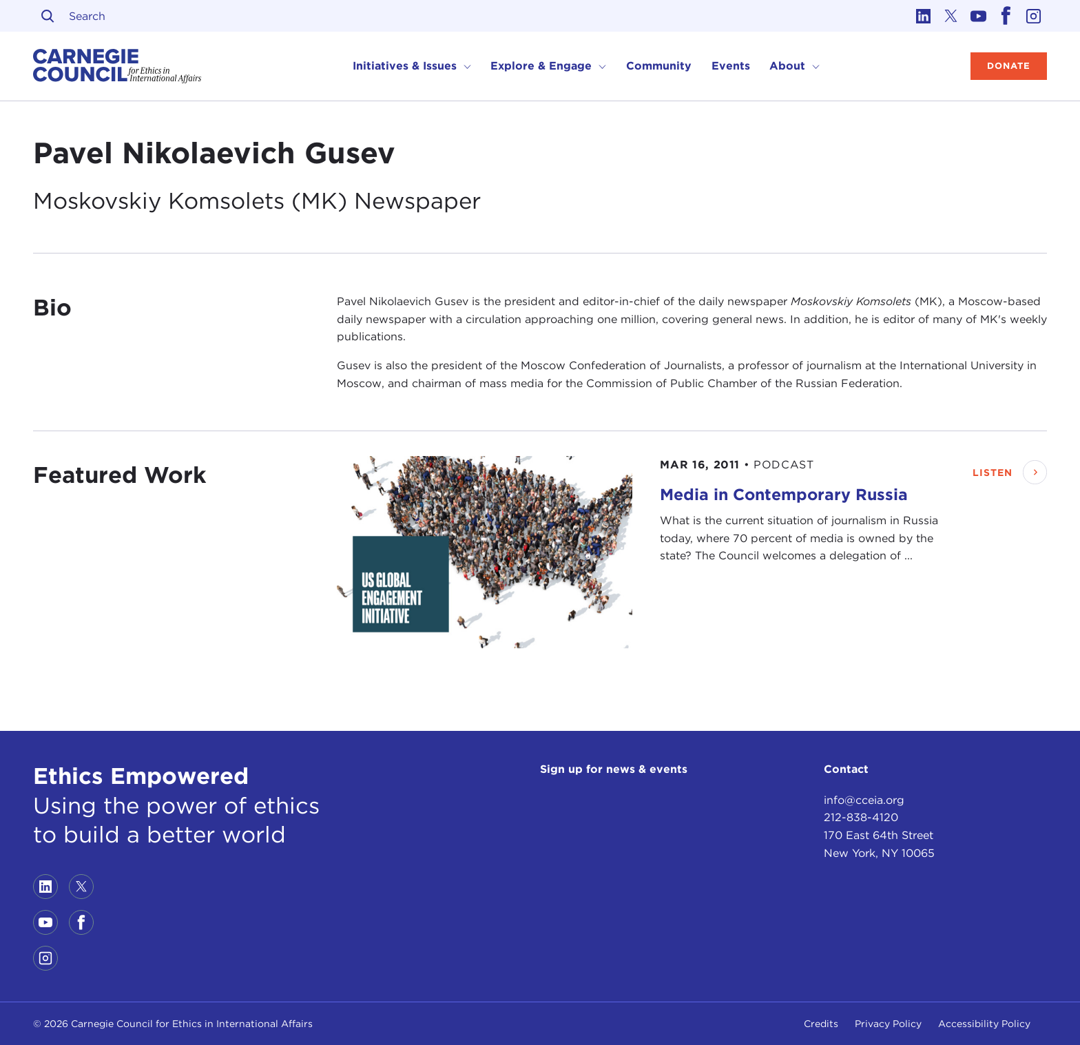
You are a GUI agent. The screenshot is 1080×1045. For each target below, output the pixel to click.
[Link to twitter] (950, 16)
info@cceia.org (864, 800)
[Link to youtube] (978, 16)
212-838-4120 (861, 817)
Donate (1008, 66)
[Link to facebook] (1005, 16)
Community (659, 65)
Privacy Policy (888, 1023)
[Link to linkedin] (923, 16)
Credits (821, 1023)
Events (731, 65)
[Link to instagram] (1033, 16)
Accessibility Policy (984, 1023)
